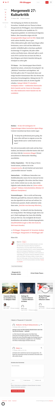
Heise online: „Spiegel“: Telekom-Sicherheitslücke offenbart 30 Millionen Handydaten (27, 189)
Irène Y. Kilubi (7, 310)
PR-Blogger (25, 2)
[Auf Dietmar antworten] (41, 351)
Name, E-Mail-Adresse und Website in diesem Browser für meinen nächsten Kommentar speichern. (26, 389)
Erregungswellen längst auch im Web (23, 39)
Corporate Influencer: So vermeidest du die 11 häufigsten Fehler (10, 301)
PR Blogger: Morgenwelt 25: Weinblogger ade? (28, 236)
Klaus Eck (21, 245)
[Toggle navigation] (51, 2)
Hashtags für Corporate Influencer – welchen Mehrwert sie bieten (27, 302)
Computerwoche (16, 169)
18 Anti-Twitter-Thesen (37, 276)
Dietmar (18, 351)
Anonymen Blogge (29, 154)
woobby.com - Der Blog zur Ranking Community (27, 328)
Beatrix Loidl (24, 312)
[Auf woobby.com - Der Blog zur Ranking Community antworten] (41, 328)
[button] (3, 404)
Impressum (14, 404)
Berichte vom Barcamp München (30, 206)
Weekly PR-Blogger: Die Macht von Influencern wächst (44, 301)
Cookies (9, 404)
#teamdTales (41, 310)
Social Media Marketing (17, 269)
